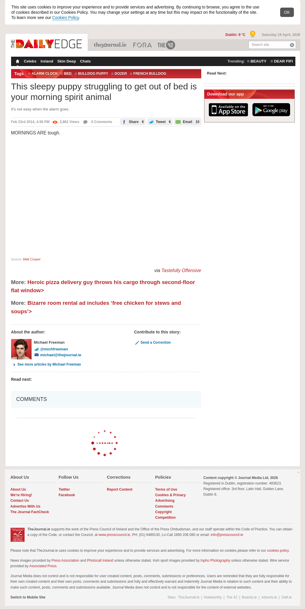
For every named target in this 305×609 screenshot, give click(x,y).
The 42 (167, 45)
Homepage (17, 62)
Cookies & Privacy (170, 495)
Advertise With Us (26, 506)
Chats (85, 61)
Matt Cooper (32, 259)
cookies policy (278, 551)
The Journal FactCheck (30, 512)
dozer (121, 74)
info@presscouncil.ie (227, 535)
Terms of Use (166, 489)
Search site (260, 45)
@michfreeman (51, 349)
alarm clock (45, 74)
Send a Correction (152, 342)
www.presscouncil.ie (114, 535)
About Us (18, 489)
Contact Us (20, 501)
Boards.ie (249, 597)
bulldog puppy (93, 74)
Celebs (30, 61)
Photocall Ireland (100, 560)
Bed (67, 74)
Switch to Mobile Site (28, 597)
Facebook (67, 495)
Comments (164, 506)
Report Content (119, 489)
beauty (258, 61)
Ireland (47, 61)
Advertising (165, 501)
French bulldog (149, 74)
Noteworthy (213, 597)
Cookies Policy (65, 17)
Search (292, 45)
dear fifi (283, 61)
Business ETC (142, 45)
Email (187, 122)
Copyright (163, 512)
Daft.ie (287, 597)
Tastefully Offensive (181, 270)
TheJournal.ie (110, 45)
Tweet (159, 122)
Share (132, 122)
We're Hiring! (21, 495)
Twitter (64, 489)
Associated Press (42, 566)
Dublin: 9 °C (235, 35)
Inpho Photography (215, 560)
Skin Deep (66, 61)
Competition (165, 517)
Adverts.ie (269, 597)
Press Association (65, 560)
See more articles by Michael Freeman (46, 364)
